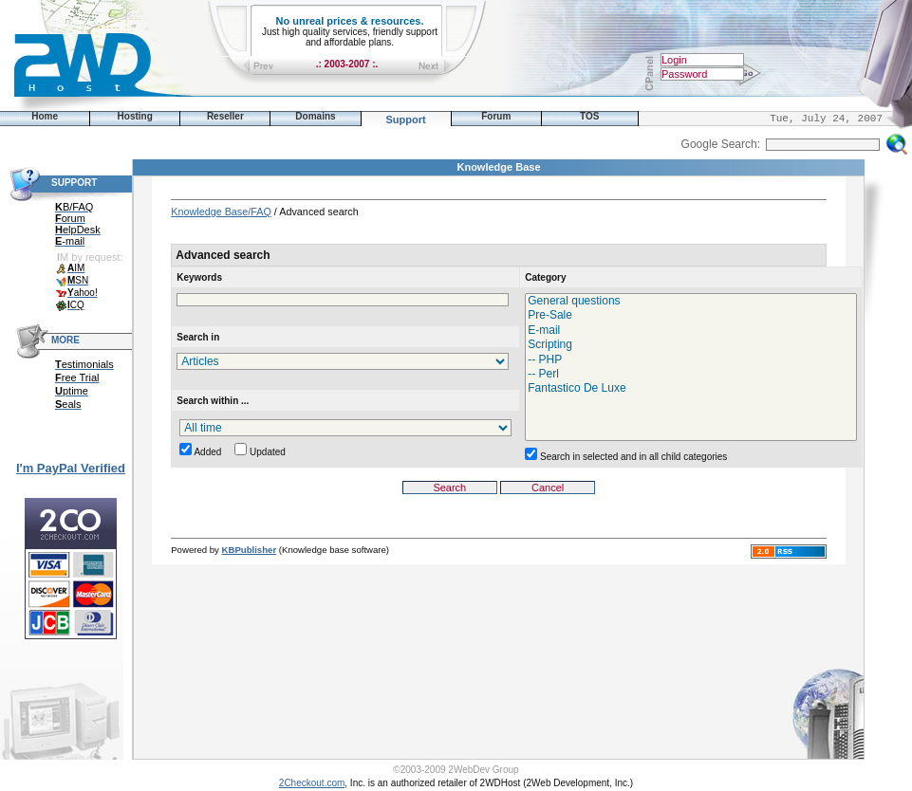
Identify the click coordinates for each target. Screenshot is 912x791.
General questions (691, 301)
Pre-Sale (691, 315)
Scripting (691, 345)
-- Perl (691, 374)
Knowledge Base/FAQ (221, 211)
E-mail (691, 330)
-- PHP (691, 360)
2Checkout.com (311, 783)
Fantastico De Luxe (691, 388)
